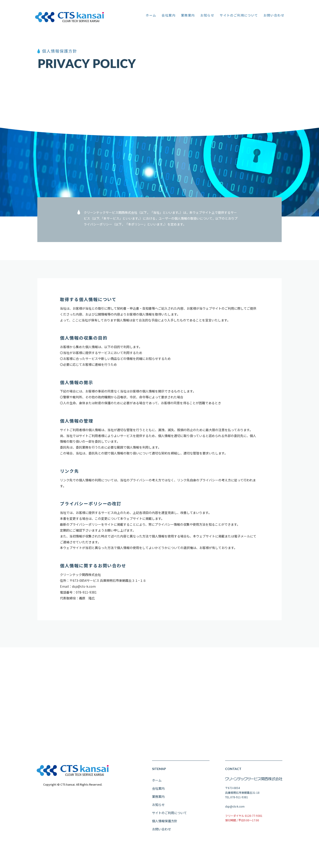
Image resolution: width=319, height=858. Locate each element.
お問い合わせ (161, 834)
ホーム (157, 785)
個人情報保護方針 (164, 825)
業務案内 (158, 801)
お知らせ (158, 809)
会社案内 (158, 793)
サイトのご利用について (169, 817)
